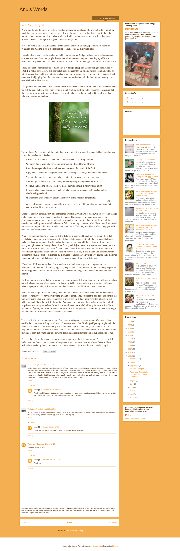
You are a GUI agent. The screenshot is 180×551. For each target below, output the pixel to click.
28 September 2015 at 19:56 (43, 365)
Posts (130, 98)
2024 (130, 328)
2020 (130, 339)
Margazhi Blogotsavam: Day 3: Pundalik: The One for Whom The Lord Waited (147, 227)
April (132, 394)
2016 (130, 352)
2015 (130, 356)
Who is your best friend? (145, 145)
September (134, 366)
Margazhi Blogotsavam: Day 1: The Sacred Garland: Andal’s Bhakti (147, 193)
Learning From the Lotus (145, 160)
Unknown (31, 444)
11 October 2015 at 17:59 (49, 427)
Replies (32, 385)
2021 (130, 335)
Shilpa (30, 365)
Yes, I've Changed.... (138, 369)
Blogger (115, 546)
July (132, 384)
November (134, 359)
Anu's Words (34, 9)
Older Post (112, 523)
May (132, 391)
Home (69, 523)
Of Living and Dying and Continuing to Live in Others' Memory (147, 246)
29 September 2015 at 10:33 (50, 390)
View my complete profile (135, 419)
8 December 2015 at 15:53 (50, 460)
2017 (130, 349)
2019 (130, 342)
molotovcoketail (96, 546)
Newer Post (27, 523)
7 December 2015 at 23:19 (45, 444)
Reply (30, 380)
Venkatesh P (32, 409)
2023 (130, 332)
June (132, 387)
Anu (35, 390)
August (133, 381)
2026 (130, 322)
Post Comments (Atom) (74, 531)
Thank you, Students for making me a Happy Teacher (147, 175)
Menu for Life (131, 29)
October (133, 362)
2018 (130, 346)
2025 (130, 325)
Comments (132, 102)
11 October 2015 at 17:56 (47, 409)
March (132, 398)
